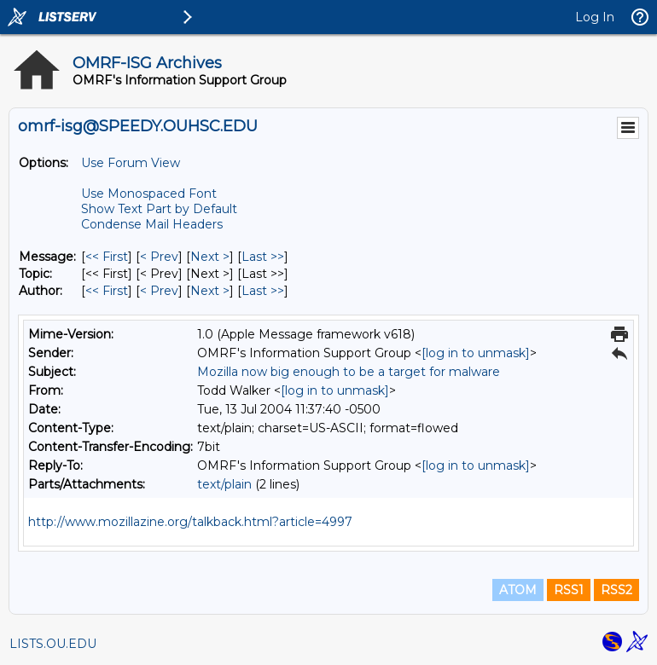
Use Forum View (130, 163)
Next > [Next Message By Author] (210, 290)
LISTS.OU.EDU (52, 643)
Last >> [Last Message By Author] (262, 290)
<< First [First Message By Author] (106, 290)
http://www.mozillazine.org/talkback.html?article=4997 (190, 521)
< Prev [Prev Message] (159, 256)
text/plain (224, 484)
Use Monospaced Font (149, 193)
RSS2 (616, 590)
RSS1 (569, 590)
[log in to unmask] (476, 353)
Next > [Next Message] (210, 256)
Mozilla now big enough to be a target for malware (348, 371)
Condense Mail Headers (152, 224)
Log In (594, 17)
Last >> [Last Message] (262, 256)
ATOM (518, 590)
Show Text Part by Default (159, 209)
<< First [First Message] (106, 256)
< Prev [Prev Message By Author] (159, 290)
